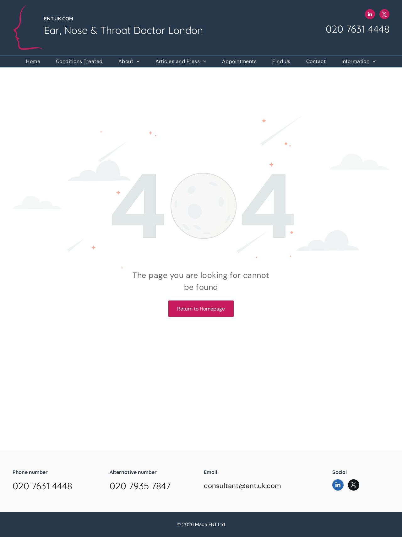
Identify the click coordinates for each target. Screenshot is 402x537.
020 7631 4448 (357, 29)
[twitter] (384, 15)
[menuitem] (33, 61)
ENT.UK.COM (58, 18)
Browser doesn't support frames (201, 421)
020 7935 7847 (140, 486)
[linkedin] (370, 15)
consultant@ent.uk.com (242, 485)
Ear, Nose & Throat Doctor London (123, 30)
